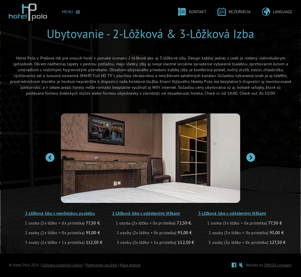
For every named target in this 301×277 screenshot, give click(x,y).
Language (282, 11)
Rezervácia (239, 11)
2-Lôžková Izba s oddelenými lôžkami (146, 213)
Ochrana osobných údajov (62, 265)
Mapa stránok (130, 265)
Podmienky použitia (101, 265)
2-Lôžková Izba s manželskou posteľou (60, 213)
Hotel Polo (21, 265)
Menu (67, 11)
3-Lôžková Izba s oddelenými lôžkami (232, 213)
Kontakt (197, 11)
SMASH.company (278, 265)
